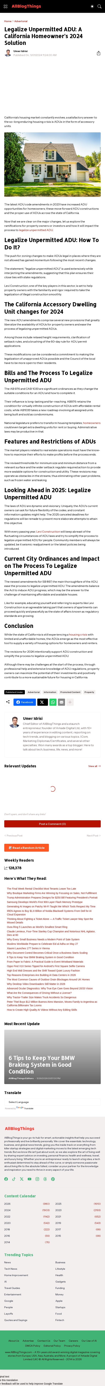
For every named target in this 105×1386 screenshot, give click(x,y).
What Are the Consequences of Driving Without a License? (39, 992)
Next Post (92, 835)
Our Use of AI (89, 1340)
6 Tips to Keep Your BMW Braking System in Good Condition (40, 957)
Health (59, 1275)
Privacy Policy (72, 1345)
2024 (27, 1210)
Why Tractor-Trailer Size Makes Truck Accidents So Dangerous (41, 997)
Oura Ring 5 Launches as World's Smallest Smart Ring (37, 927)
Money (59, 1294)
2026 (27, 1204)
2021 (78, 1216)
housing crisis (78, 634)
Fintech (59, 1320)
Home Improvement (16, 1275)
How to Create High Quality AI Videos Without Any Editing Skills (42, 1009)
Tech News (10, 1268)
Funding (60, 1288)
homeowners (92, 423)
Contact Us (43, 1340)
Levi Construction (48, 531)
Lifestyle (60, 1268)
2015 (78, 1236)
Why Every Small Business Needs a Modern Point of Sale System (43, 939)
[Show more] (70, 702)
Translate (24, 1108)
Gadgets (60, 1281)
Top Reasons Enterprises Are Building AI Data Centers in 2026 (41, 975)
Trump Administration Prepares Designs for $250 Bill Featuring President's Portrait (52, 897)
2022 (27, 1216)
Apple (59, 1300)
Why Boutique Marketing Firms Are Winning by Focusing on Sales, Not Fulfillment (52, 893)
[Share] (97, 53)
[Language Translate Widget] (52, 1102)
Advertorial (20, 21)
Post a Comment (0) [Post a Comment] (52, 824)
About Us (13, 1340)
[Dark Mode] (92, 6)
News (7, 1262)
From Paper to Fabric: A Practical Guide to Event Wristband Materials (45, 961)
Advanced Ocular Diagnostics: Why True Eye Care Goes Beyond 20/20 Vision (50, 988)
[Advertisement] (52, 86)
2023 (78, 1210)
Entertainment (12, 1294)
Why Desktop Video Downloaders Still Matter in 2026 (36, 984)
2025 (78, 1204)
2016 (27, 1236)
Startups (60, 1307)
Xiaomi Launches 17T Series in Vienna (28, 948)
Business (60, 1262)
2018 (27, 1229)
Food (58, 1313)
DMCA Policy (32, 1345)
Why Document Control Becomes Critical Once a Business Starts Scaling (47, 952)
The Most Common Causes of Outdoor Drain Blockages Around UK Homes (48, 979)
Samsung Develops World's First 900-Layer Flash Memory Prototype (45, 902)
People (8, 1307)
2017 (78, 1229)
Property (89, 692)
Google (8, 1300)
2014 (27, 1242)
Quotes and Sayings (15, 1320)
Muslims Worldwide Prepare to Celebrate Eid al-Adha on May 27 (42, 943)
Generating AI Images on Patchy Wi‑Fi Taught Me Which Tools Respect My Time (51, 906)
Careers (73, 1340)
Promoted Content (70, 692)
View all (92, 766)
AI (5, 1281)
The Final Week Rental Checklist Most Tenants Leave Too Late (41, 888)
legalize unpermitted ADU (36, 230)
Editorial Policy (52, 1345)
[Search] (99, 6)
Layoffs (8, 1313)
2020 (27, 1223)
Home (8, 21)
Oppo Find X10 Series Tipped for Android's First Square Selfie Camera (46, 966)
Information (50, 692)
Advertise (28, 1340)
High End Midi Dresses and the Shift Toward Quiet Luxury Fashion (43, 970)
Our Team (59, 1340)
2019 (78, 1223)
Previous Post (14, 835)
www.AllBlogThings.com (18, 1352)
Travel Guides (12, 1288)
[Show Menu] (5, 6)
